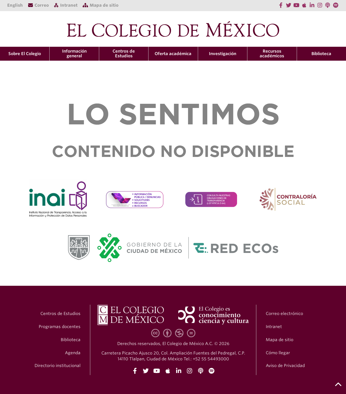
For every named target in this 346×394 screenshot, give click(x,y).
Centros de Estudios (60, 313)
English (15, 5)
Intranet (274, 326)
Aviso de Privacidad (285, 365)
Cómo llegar (278, 352)
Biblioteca (321, 53)
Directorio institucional (58, 365)
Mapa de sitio (279, 339)
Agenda (73, 352)
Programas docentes (60, 326)
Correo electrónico (284, 313)
